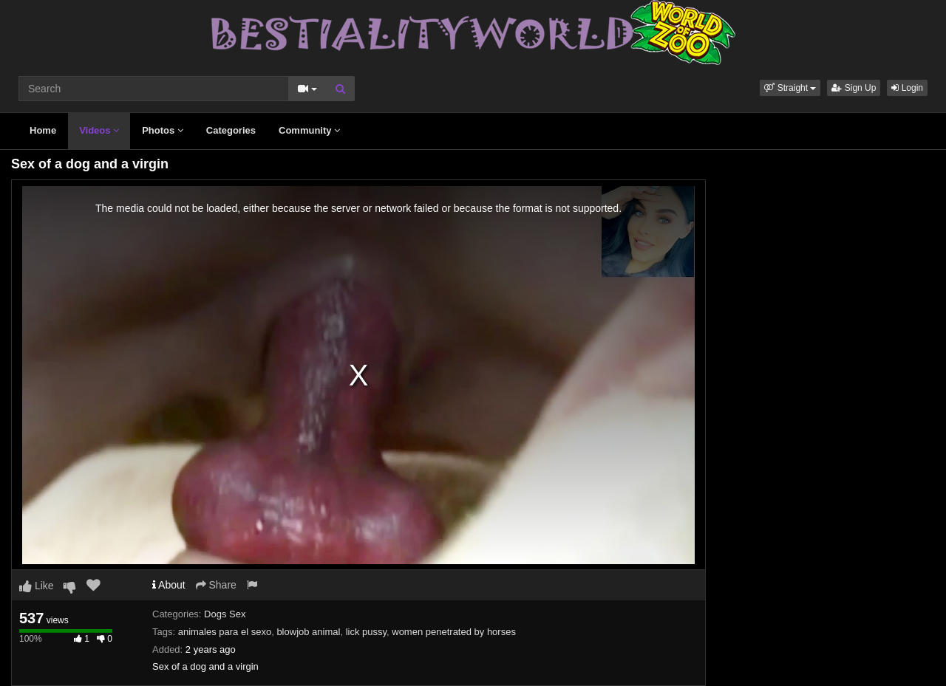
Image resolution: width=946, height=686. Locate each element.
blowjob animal (308, 631)
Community (309, 130)
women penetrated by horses (454, 631)
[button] (790, 88)
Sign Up (853, 88)
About (169, 585)
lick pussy (366, 631)
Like (36, 585)
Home (43, 130)
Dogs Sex (224, 614)
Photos (162, 130)
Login (907, 88)
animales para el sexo (224, 631)
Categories (231, 130)
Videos (99, 130)
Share (216, 585)
